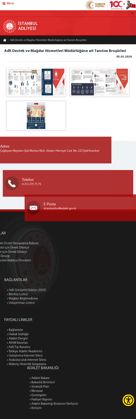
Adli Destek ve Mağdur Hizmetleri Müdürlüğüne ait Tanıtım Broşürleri (47, 40)
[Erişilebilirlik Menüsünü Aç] (128, 400)
